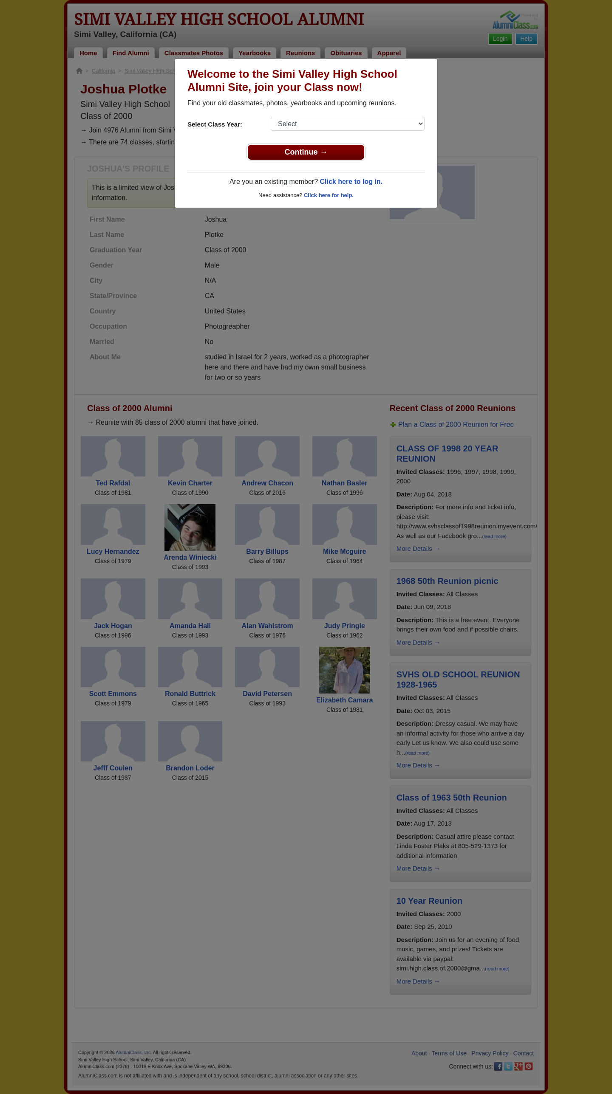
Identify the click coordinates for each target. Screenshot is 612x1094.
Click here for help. (329, 195)
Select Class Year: (214, 124)
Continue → (306, 152)
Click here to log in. (351, 181)
